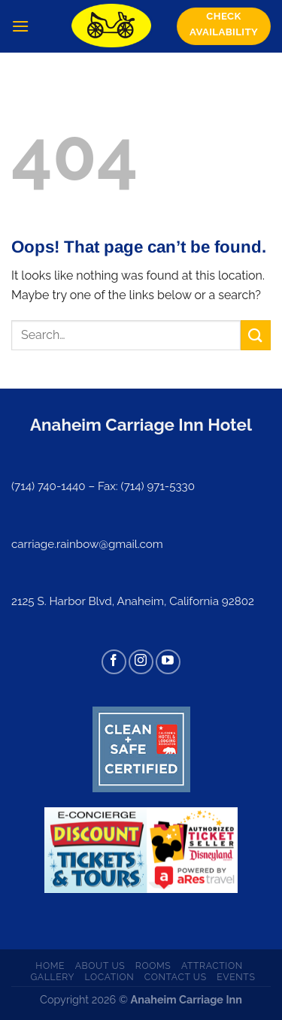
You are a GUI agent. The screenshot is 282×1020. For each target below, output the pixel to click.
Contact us (175, 976)
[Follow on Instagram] (141, 661)
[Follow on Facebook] (114, 661)
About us (100, 965)
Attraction (212, 965)
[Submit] (256, 335)
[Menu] (20, 26)
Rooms (153, 965)
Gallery (52, 976)
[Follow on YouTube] (168, 661)
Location (110, 976)
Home (50, 965)
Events (236, 976)
